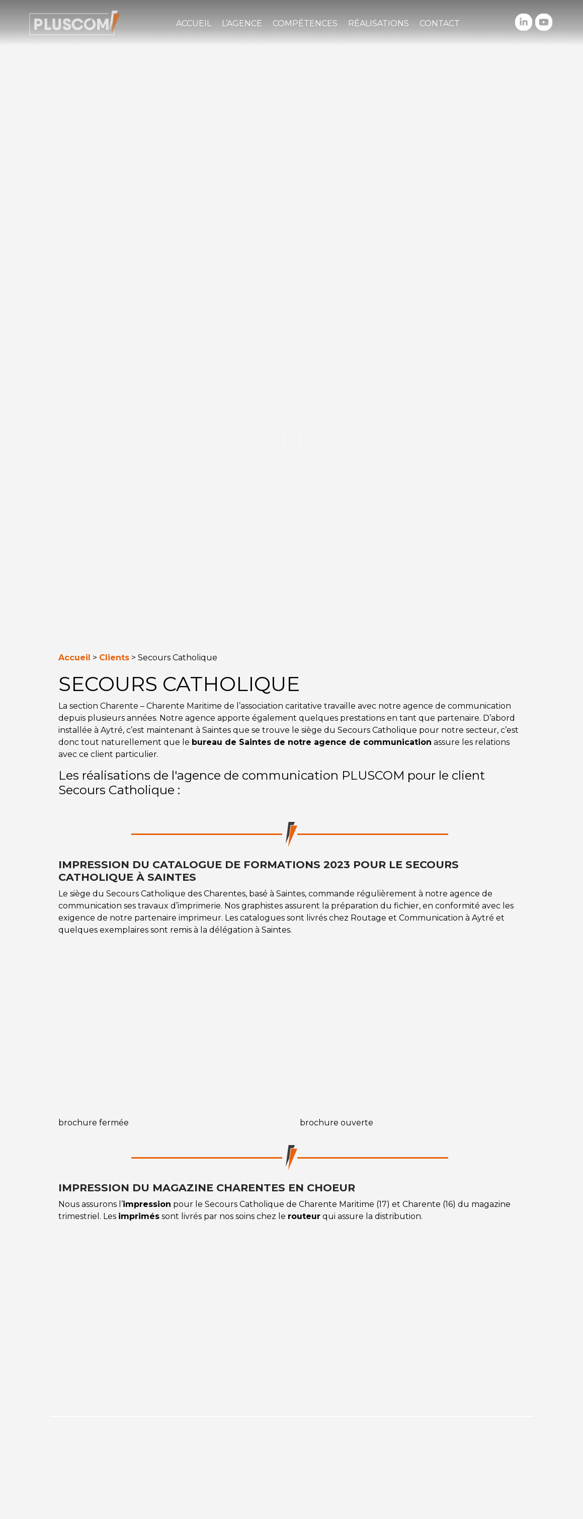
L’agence (242, 23)
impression (147, 1204)
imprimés (138, 1216)
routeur (304, 1216)
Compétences (305, 23)
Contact (440, 23)
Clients (114, 657)
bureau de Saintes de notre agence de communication (312, 742)
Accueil (193, 23)
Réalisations (378, 23)
